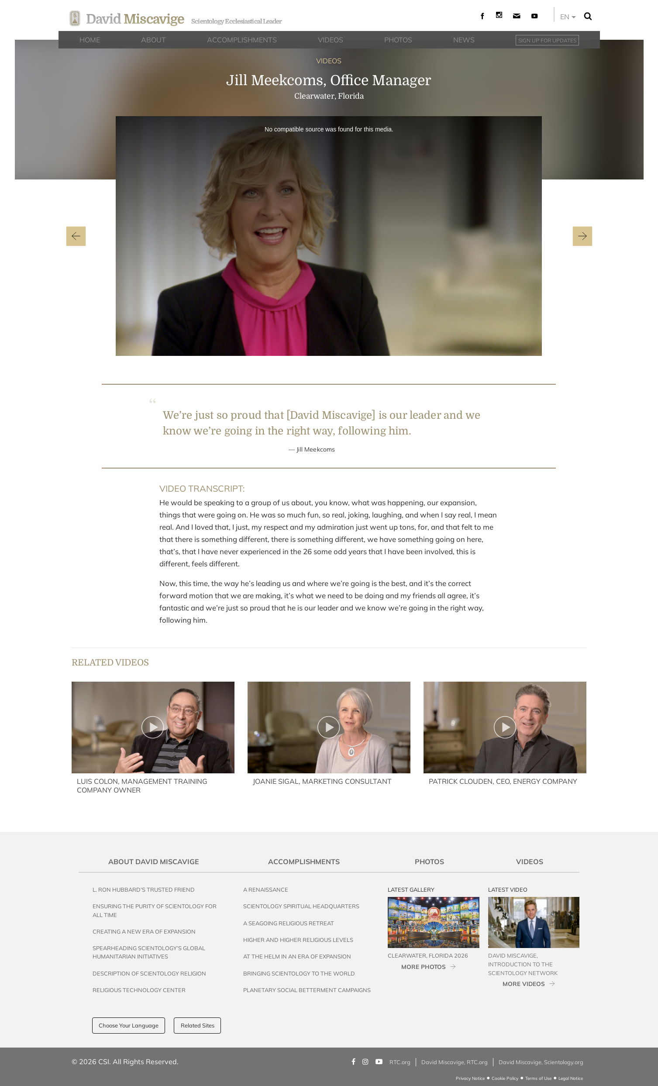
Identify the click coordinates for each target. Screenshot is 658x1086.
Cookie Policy (505, 1078)
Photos (429, 861)
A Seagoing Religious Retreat (288, 923)
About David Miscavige (153, 861)
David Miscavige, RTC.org (454, 1061)
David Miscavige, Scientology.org (541, 1061)
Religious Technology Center (139, 989)
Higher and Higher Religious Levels (298, 939)
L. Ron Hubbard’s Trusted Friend (144, 889)
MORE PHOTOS (423, 966)
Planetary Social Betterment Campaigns (307, 989)
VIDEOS (328, 60)
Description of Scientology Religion (149, 973)
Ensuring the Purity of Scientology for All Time (155, 910)
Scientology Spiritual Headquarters (301, 906)
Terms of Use (538, 1078)
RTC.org (399, 1061)
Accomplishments (304, 861)
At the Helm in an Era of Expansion (297, 956)
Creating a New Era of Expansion (144, 931)
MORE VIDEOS (524, 983)
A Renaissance (265, 889)
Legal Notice (570, 1078)
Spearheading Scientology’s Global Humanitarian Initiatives (149, 952)
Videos (529, 861)
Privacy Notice (470, 1078)
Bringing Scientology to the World (299, 973)
